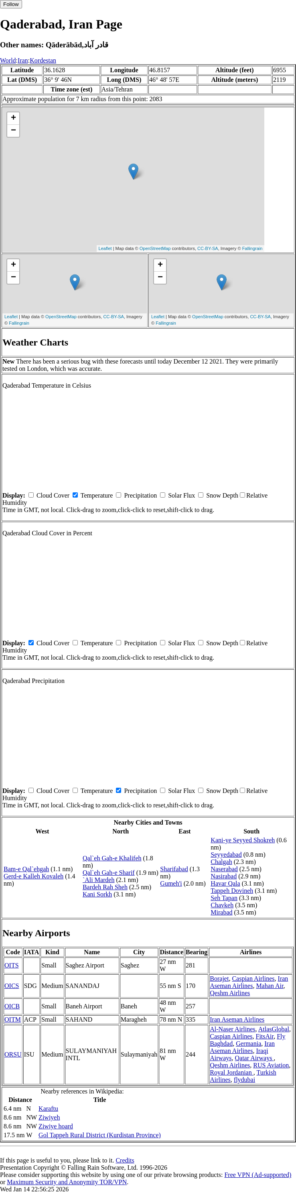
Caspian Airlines (253, 978)
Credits (125, 1160)
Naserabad (224, 869)
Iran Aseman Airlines (249, 982)
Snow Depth (222, 495)
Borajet (219, 978)
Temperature (97, 495)
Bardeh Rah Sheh (105, 887)
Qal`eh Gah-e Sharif (109, 872)
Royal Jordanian (231, 1072)
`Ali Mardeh (99, 879)
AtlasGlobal (273, 1029)
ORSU (13, 1054)
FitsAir (265, 1036)
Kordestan (43, 60)
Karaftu (48, 1108)
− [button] (13, 131)
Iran (23, 60)
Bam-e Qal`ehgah (26, 869)
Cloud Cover (52, 495)
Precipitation (140, 495)
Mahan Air (269, 985)
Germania (248, 1043)
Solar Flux (181, 495)
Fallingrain (252, 248)
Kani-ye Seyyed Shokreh (243, 840)
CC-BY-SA (207, 248)
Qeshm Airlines (230, 993)
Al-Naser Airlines (232, 1029)
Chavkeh (222, 905)
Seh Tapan (224, 897)
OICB (12, 1006)
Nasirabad (224, 876)
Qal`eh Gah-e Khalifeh (112, 858)
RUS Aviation (271, 1065)
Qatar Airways (254, 1058)
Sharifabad (174, 869)
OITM (12, 1019)
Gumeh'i (171, 883)
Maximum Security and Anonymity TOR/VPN (67, 1182)
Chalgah (221, 861)
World (8, 60)
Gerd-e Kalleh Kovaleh (33, 876)
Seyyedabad (226, 854)
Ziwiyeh (49, 1117)
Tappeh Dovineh (232, 890)
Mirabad (221, 912)
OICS (11, 985)
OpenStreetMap (155, 248)
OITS (11, 965)
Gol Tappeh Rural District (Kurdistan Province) (100, 1135)
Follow (11, 4)
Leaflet (105, 248)
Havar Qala (225, 883)
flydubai (244, 1079)
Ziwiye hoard (56, 1126)
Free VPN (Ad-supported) (257, 1174)
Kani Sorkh (97, 894)
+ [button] (13, 118)
